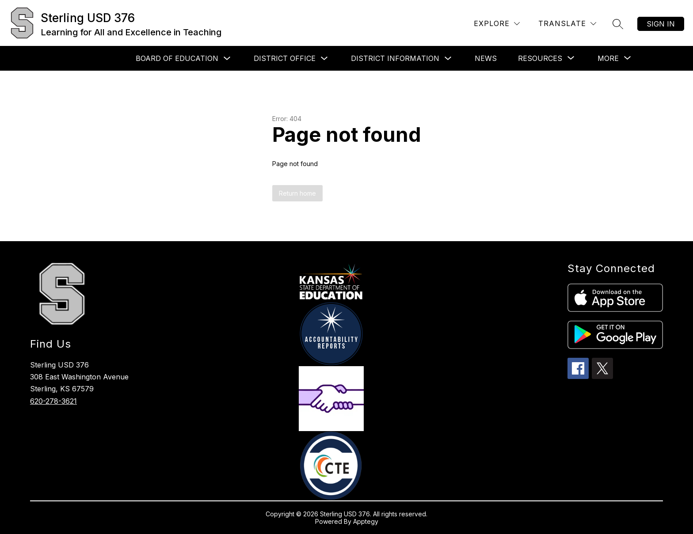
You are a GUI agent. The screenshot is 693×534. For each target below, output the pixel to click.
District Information (395, 58)
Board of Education (177, 58)
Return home (297, 193)
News (486, 58)
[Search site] (618, 24)
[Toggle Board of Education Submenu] (227, 58)
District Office (285, 58)
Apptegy (365, 521)
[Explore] (497, 23)
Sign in (661, 23)
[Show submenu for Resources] (540, 58)
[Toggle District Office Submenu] (324, 58)
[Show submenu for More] (608, 58)
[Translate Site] (567, 23)
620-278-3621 (53, 401)
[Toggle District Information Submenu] (448, 58)
